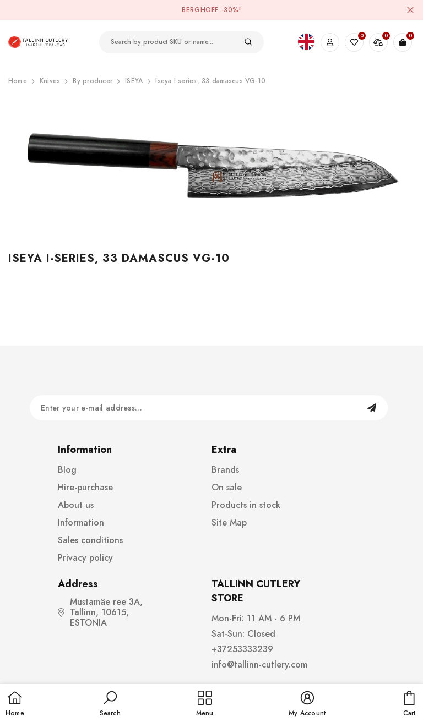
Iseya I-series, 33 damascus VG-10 (210, 81)
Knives (50, 81)
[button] (110, 704)
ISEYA (134, 81)
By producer (92, 81)
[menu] (205, 704)
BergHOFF (200, 10)
